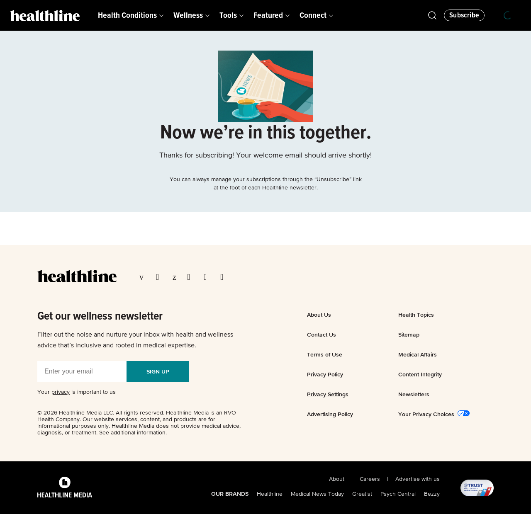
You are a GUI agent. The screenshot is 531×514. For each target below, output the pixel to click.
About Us (319, 314)
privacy (60, 392)
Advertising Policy (330, 414)
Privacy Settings (327, 394)
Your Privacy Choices (426, 414)
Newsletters (413, 394)
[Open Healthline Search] (432, 15)
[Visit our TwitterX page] (160, 277)
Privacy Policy (325, 374)
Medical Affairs (417, 354)
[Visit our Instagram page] (191, 277)
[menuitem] (130, 15)
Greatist (362, 494)
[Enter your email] (81, 371)
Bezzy (432, 494)
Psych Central (398, 494)
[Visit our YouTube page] (208, 277)
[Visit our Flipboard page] (224, 277)
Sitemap (408, 334)
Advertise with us (417, 479)
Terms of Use (324, 354)
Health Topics (416, 314)
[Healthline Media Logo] (64, 488)
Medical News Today (317, 494)
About (336, 479)
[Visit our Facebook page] (143, 277)
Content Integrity (420, 374)
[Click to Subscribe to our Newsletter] (464, 15)
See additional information (132, 433)
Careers (370, 479)
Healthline (270, 494)
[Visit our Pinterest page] (176, 277)
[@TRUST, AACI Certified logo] (467, 488)
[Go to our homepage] (77, 276)
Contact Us (321, 334)
